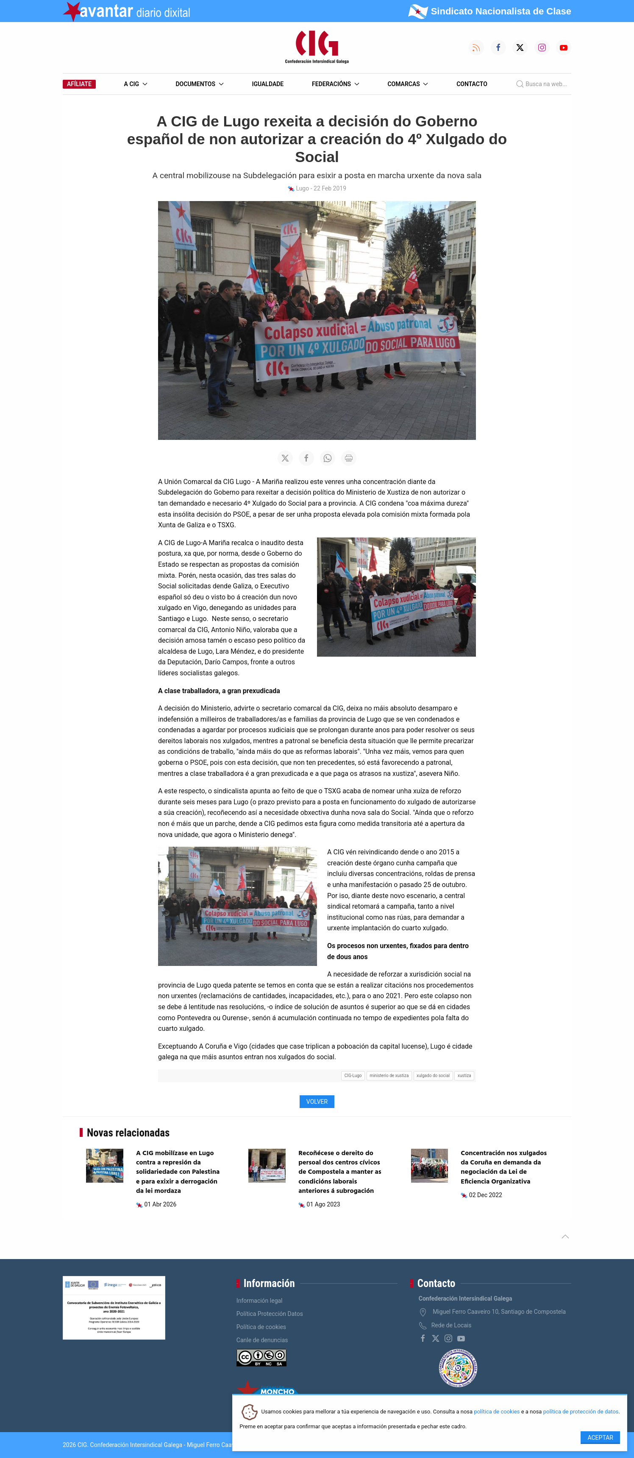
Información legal (259, 1300)
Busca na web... (541, 84)
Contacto (471, 84)
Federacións (335, 84)
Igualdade (268, 84)
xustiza (464, 1075)
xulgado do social (433, 1075)
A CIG (135, 84)
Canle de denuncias (262, 1340)
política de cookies (497, 1412)
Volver (317, 1101)
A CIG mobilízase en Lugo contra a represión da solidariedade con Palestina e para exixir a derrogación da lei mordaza (178, 1172)
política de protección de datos (581, 1412)
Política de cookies (261, 1327)
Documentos (199, 84)
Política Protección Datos (269, 1313)
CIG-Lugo (353, 1075)
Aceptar (600, 1437)
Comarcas (407, 84)
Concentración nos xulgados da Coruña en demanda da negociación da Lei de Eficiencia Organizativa (504, 1167)
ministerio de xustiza (389, 1075)
